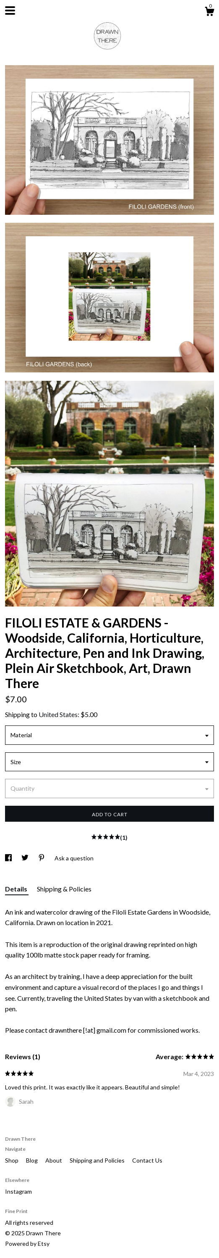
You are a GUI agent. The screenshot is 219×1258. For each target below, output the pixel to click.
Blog (32, 1160)
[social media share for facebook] (9, 858)
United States (58, 714)
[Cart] (209, 12)
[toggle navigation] (10, 10)
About (54, 1160)
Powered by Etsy (27, 1243)
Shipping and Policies (98, 1160)
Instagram (18, 1191)
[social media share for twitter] (25, 858)
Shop (12, 1160)
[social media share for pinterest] (42, 858)
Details (17, 889)
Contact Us (147, 1160)
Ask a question (74, 858)
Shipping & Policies (64, 889)
